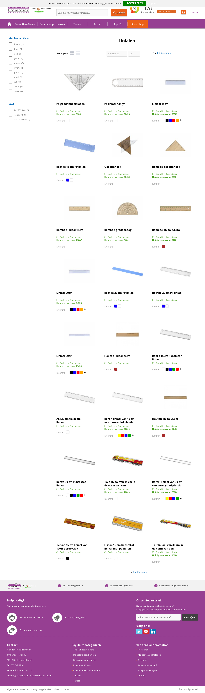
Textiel (97, 24)
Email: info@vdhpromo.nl (19, 670)
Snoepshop (137, 24)
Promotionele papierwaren (86, 670)
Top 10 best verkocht (83, 649)
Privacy (34, 689)
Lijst (78, 53)
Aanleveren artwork (148, 665)
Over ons (142, 660)
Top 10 (117, 24)
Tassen (77, 24)
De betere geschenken (84, 654)
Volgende (166, 53)
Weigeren (151, 3)
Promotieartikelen (25, 24)
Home (9, 24)
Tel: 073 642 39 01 (15, 665)
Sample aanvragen (147, 670)
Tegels (72, 53)
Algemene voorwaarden (18, 689)
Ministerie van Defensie (149, 654)
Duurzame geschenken (52, 24)
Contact (141, 675)
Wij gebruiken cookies (49, 689)
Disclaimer (65, 689)
